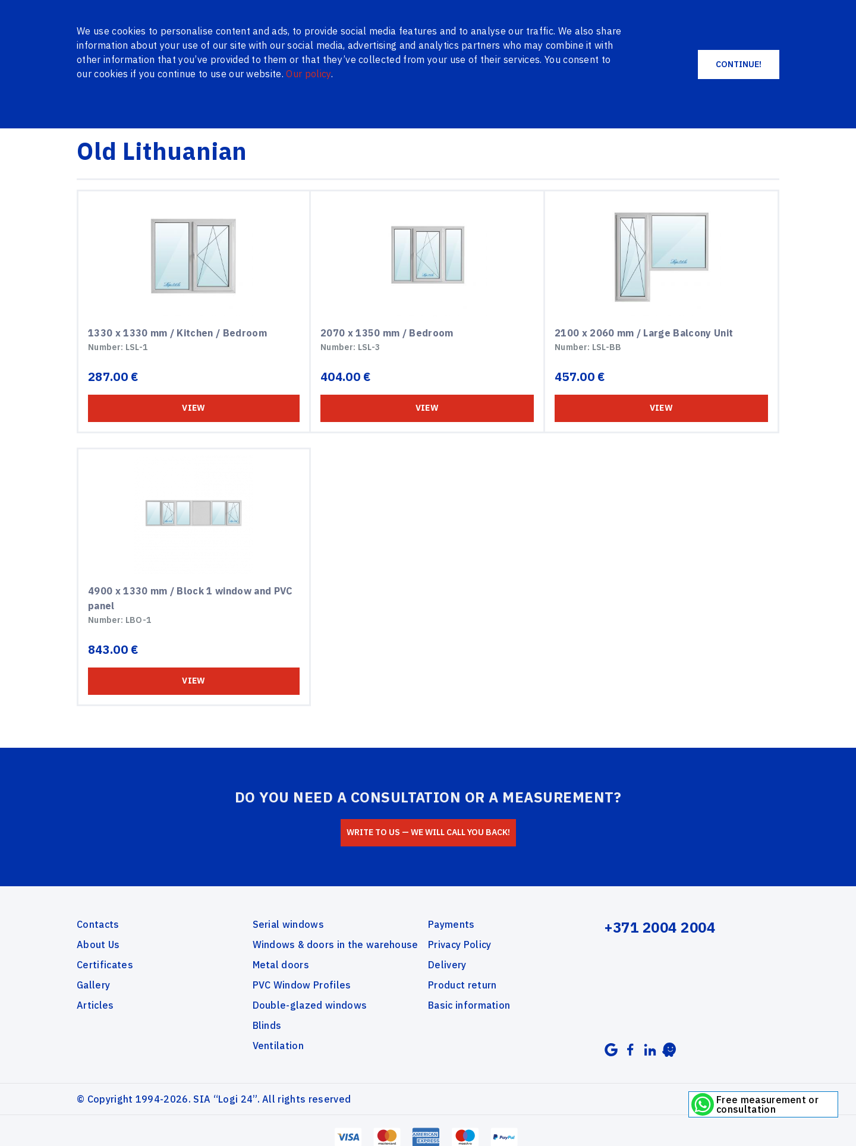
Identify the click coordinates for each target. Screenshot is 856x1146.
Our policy (308, 74)
